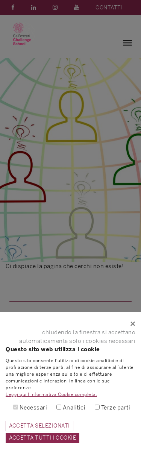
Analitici (74, 407)
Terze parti (115, 407)
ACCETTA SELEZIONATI (39, 425)
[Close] (70, 323)
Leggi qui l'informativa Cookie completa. (51, 394)
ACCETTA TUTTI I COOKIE (42, 437)
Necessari (33, 407)
